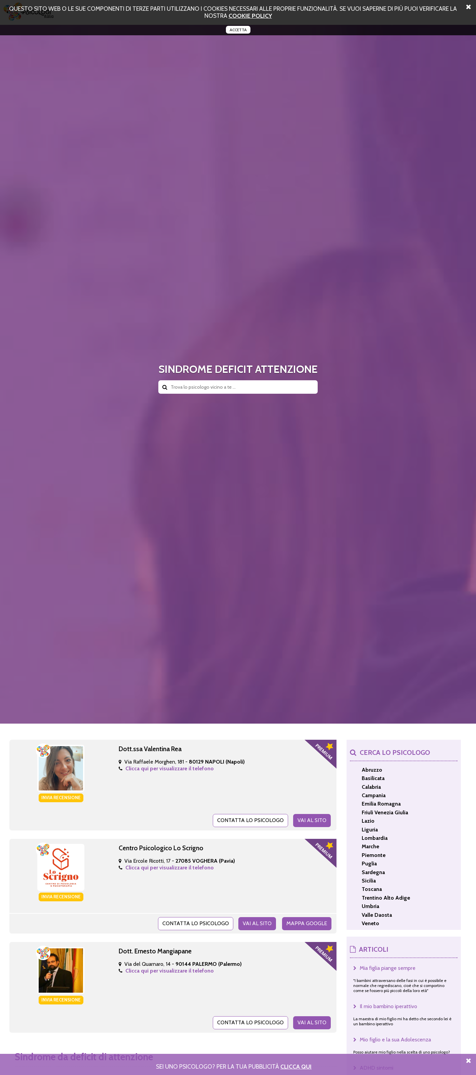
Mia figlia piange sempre (387, 968)
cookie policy (250, 15)
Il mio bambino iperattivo (388, 1006)
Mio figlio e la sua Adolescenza (395, 1039)
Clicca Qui (296, 1066)
